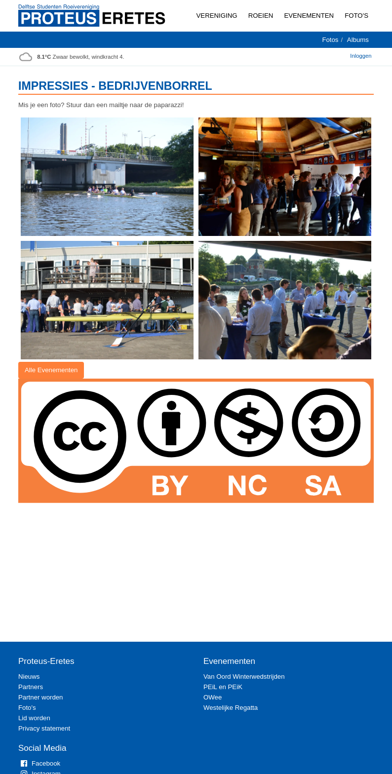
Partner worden (40, 697)
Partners (30, 687)
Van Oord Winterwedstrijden (244, 676)
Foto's (356, 15)
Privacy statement (44, 728)
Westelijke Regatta (230, 707)
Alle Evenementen (51, 370)
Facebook (39, 763)
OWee (212, 697)
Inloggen (360, 56)
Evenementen (309, 15)
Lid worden (34, 718)
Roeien (261, 15)
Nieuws (28, 676)
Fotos (330, 39)
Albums (358, 39)
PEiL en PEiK (222, 687)
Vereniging (216, 15)
